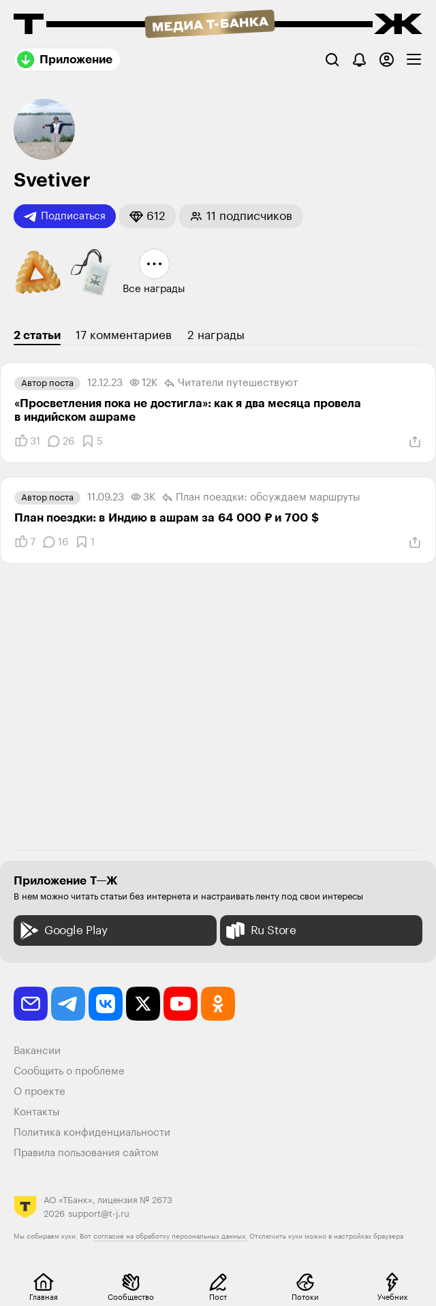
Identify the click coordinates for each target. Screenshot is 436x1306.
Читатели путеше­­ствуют (231, 383)
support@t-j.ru (98, 1213)
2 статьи (37, 335)
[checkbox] (413, 59)
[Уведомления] (359, 59)
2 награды (216, 335)
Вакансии (37, 1051)
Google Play (62, 930)
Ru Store (259, 930)
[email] (31, 1004)
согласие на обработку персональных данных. (170, 1236)
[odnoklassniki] (218, 1004)
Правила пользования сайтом (86, 1153)
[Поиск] (332, 59)
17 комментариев (124, 335)
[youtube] (181, 1004)
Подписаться (65, 216)
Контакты (37, 1112)
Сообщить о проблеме (69, 1071)
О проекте (39, 1092)
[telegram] (68, 1004)
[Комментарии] (61, 441)
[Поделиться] (415, 442)
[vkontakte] (106, 1004)
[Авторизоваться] (386, 59)
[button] (147, 216)
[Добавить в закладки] (92, 441)
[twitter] (143, 1004)
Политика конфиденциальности (92, 1133)
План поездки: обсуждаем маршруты (261, 497)
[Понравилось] (27, 441)
